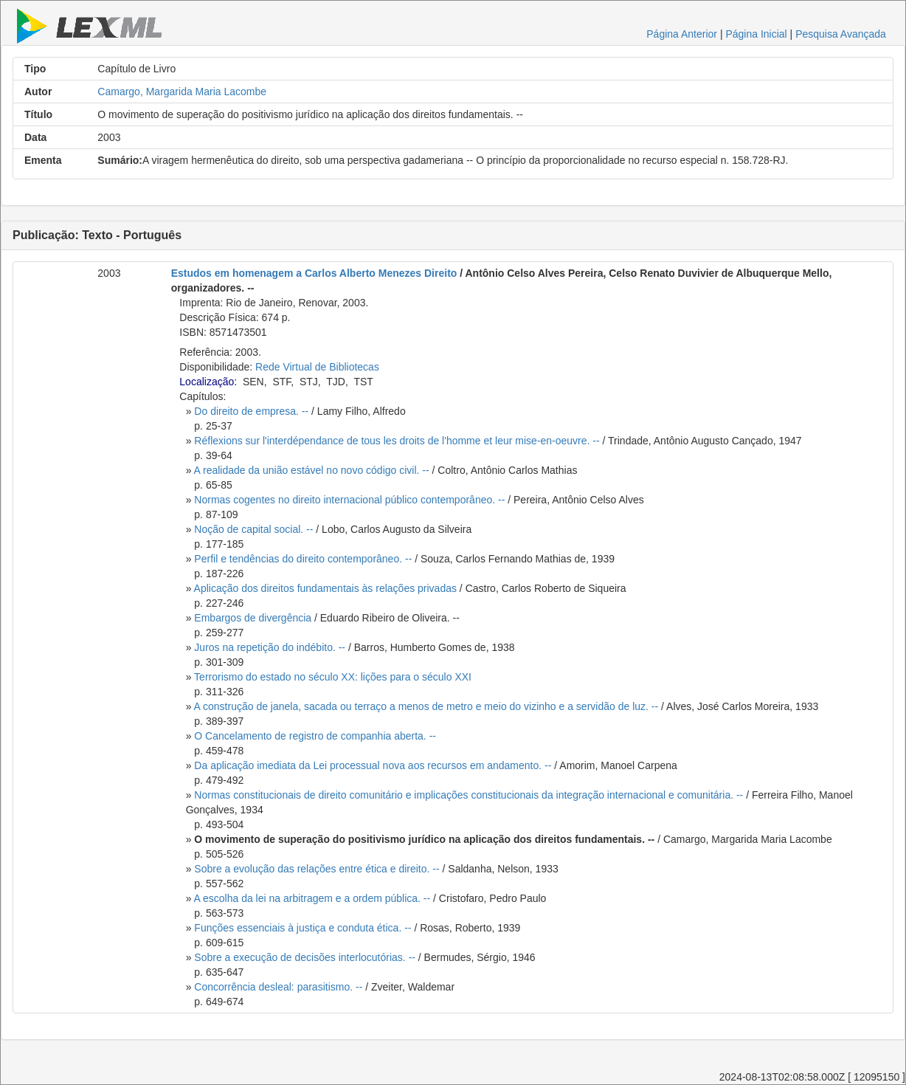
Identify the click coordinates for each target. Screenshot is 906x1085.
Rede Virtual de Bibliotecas (317, 367)
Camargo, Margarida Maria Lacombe (181, 91)
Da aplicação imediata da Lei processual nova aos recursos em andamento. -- (372, 765)
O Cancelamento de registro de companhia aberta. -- (315, 736)
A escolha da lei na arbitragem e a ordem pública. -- (312, 898)
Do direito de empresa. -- (251, 411)
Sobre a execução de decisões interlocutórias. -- (304, 957)
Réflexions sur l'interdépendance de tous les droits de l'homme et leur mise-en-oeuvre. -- (396, 441)
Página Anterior (681, 34)
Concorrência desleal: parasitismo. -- (278, 987)
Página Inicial (755, 34)
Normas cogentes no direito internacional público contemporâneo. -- (349, 500)
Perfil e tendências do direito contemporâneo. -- (303, 559)
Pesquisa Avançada (840, 34)
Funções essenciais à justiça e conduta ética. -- (302, 928)
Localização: (208, 382)
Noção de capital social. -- (253, 529)
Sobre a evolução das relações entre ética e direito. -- (316, 869)
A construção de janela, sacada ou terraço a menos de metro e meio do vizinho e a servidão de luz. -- (426, 706)
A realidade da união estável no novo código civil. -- (311, 470)
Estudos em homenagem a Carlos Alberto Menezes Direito (314, 273)
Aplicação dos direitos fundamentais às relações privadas (325, 588)
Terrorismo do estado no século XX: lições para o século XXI (332, 677)
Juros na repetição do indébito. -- (269, 647)
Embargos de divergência (252, 618)
